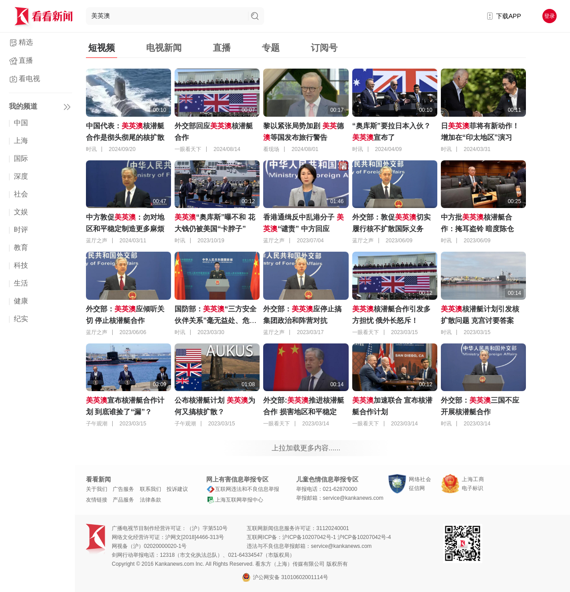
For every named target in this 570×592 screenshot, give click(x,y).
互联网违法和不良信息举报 (242, 489)
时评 (21, 229)
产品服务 (123, 500)
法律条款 (150, 500)
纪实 (21, 319)
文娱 (21, 212)
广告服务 (123, 489)
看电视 (29, 78)
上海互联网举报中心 (234, 500)
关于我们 (96, 489)
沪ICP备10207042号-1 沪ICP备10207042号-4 (336, 537)
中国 (21, 123)
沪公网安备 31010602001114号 (285, 577)
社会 (21, 194)
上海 (21, 140)
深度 (21, 176)
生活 (21, 283)
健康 (21, 301)
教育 (21, 247)
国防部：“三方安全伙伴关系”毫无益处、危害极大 (215, 320)
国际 (21, 158)
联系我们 (150, 489)
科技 (21, 265)
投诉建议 (177, 489)
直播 (26, 60)
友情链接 (96, 500)
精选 (26, 42)
